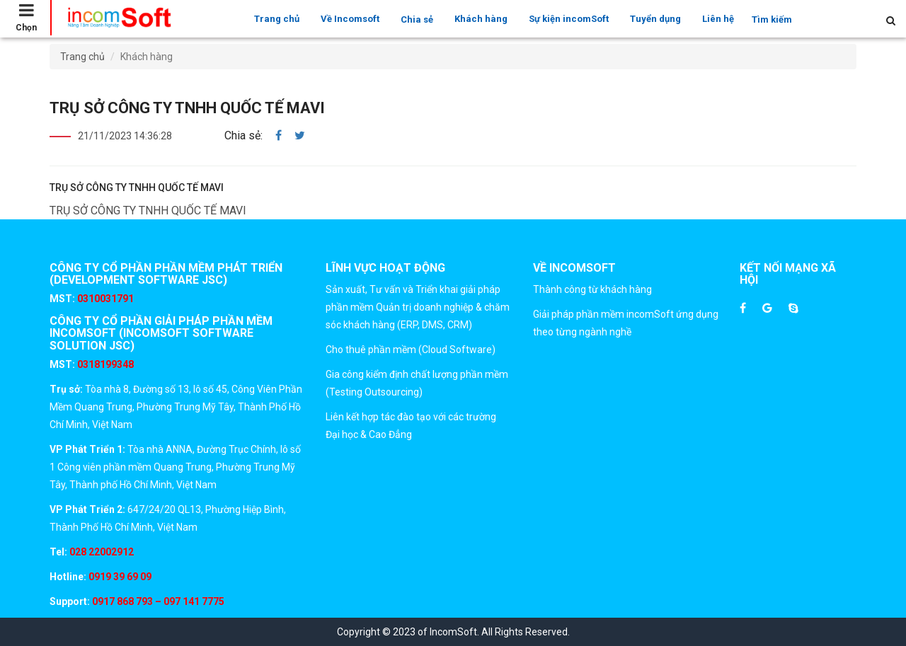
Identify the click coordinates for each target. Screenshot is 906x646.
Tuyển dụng (655, 18)
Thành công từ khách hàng (592, 289)
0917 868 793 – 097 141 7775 (157, 601)
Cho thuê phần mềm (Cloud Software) (410, 349)
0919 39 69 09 (118, 576)
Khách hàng (481, 18)
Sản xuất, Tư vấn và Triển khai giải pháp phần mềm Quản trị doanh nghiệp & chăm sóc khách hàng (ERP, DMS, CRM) (418, 307)
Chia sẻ (417, 19)
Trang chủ (276, 18)
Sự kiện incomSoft (569, 18)
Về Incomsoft (350, 18)
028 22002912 (101, 552)
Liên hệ (718, 18)
